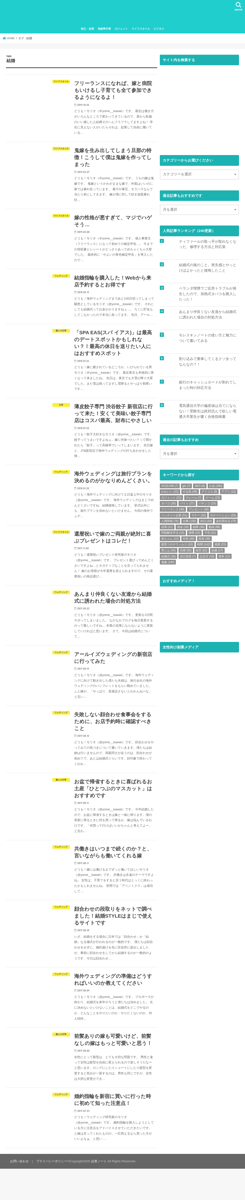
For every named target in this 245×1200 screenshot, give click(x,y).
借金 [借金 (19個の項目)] (183, 529)
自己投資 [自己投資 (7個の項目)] (188, 558)
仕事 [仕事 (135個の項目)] (189, 523)
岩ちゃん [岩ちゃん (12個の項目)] (170, 540)
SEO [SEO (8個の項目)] (200, 488)
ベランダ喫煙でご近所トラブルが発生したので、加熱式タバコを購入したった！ (207, 295)
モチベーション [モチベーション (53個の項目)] (223, 517)
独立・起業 (87, 30)
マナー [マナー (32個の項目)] (198, 517)
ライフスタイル (141, 30)
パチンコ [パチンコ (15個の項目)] (207, 505)
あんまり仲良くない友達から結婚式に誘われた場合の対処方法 (207, 316)
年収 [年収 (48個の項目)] (189, 540)
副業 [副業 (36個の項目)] (199, 529)
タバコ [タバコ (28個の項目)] (168, 505)
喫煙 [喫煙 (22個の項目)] (194, 534)
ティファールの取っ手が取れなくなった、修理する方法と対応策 (207, 246)
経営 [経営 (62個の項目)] (201, 552)
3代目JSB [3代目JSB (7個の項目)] (169, 488)
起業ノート (98, 1192)
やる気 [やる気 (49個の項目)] (190, 493)
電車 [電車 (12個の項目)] (224, 558)
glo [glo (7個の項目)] (186, 488)
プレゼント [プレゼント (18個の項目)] (199, 511)
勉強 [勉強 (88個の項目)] (214, 529)
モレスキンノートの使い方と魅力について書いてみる (207, 339)
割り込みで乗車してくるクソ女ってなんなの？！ (207, 363)
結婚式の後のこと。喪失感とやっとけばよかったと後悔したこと (207, 269)
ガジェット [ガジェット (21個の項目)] (171, 499)
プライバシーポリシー (51, 1192)
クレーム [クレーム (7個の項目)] (193, 499)
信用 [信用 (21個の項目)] (167, 529)
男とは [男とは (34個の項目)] (168, 552)
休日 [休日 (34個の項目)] (206, 523)
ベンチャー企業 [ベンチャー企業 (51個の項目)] (174, 517)
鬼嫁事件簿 (104, 30)
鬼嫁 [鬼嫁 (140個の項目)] (167, 564)
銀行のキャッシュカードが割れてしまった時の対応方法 (207, 386)
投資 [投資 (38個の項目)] (204, 540)
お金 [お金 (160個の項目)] (215, 488)
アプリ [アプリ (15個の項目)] (228, 493)
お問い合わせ (19, 1192)
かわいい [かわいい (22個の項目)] (170, 493)
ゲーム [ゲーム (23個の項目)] (213, 499)
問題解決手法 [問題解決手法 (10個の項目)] (172, 534)
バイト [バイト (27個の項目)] (187, 505)
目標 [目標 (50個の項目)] (186, 552)
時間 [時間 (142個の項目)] (203, 546)
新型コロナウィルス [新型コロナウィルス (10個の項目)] (177, 546)
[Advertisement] (199, 111)
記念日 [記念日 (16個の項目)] (207, 558)
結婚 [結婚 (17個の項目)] (217, 552)
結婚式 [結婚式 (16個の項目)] (168, 558)
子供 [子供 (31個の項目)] (210, 534)
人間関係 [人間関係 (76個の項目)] (170, 523)
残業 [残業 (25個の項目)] (220, 546)
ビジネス (159, 30)
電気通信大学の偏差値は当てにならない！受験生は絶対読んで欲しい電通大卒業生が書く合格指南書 (207, 413)
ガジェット (121, 30)
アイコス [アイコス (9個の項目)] (209, 493)
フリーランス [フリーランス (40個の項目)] (172, 511)
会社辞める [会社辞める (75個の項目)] (226, 523)
